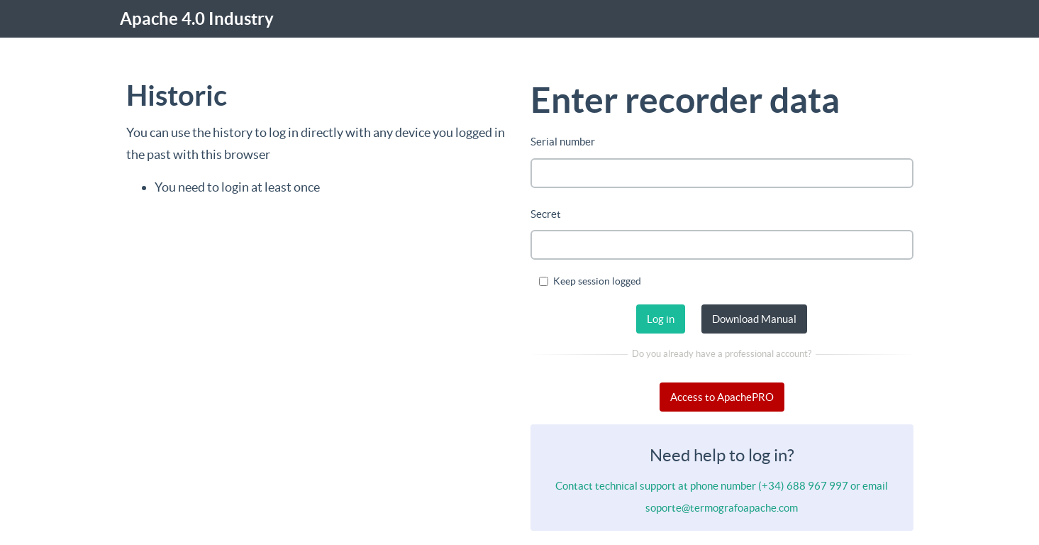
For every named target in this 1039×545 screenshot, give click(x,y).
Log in (660, 319)
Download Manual (754, 319)
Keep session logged (590, 281)
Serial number (562, 142)
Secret (545, 214)
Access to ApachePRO (722, 397)
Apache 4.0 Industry (197, 18)
